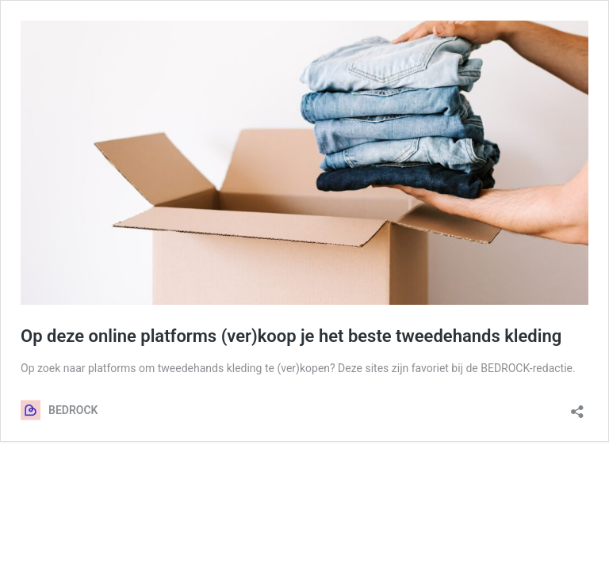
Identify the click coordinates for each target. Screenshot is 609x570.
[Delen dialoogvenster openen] (577, 406)
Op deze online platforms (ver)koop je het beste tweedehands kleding (291, 336)
